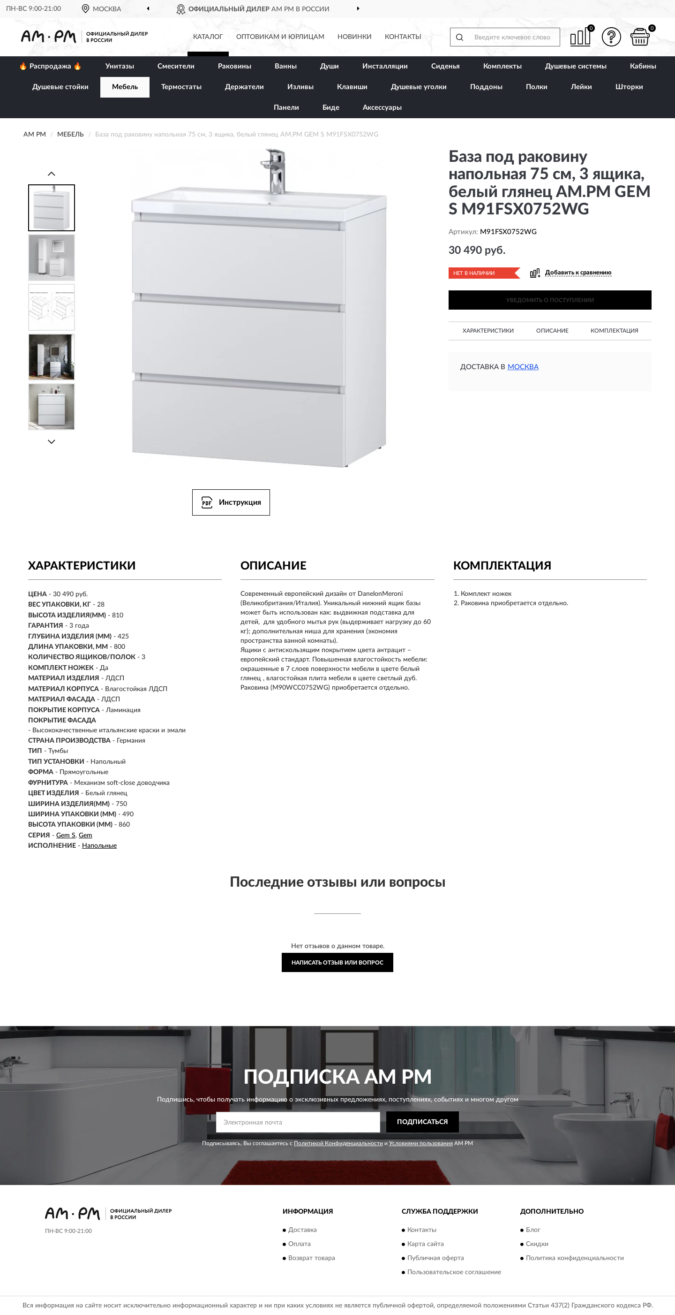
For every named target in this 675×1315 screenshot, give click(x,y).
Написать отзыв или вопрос (337, 962)
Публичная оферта (435, 1258)
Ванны (286, 66)
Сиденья (445, 66)
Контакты (403, 37)
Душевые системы (576, 66)
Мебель (125, 87)
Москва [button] (523, 367)
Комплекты (502, 66)
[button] (611, 36)
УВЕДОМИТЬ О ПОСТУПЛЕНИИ (550, 300)
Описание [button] (552, 331)
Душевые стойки (60, 87)
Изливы (300, 87)
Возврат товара (311, 1258)
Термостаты (181, 87)
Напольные (99, 846)
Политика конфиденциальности (575, 1258)
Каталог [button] (208, 37)
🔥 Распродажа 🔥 (50, 66)
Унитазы (119, 66)
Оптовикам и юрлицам (280, 37)
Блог (533, 1230)
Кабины (643, 66)
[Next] (51, 442)
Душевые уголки (419, 87)
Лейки (581, 87)
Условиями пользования (421, 1143)
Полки (537, 87)
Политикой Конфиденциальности (338, 1143)
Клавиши (352, 87)
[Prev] (51, 173)
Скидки (537, 1244)
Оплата (299, 1244)
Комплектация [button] (614, 331)
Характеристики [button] (488, 331)
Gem (85, 835)
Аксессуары (382, 107)
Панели (286, 107)
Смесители (176, 66)
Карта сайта (425, 1244)
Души (329, 66)
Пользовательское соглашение (454, 1272)
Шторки (629, 87)
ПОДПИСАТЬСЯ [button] (422, 1122)
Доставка (302, 1230)
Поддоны (486, 87)
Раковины (234, 66)
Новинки (355, 37)
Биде (330, 107)
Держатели (244, 87)
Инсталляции (385, 66)
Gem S (65, 835)
